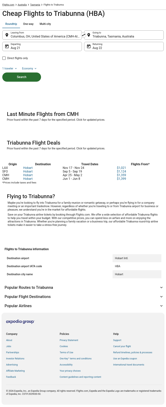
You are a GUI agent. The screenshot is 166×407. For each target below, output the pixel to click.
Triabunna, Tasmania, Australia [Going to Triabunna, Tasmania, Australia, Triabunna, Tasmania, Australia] (113, 36)
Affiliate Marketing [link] (15, 371)
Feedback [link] (11, 377)
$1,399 (121, 179)
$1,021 (121, 168)
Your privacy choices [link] (70, 371)
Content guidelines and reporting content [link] (80, 377)
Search (21, 77)
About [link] (9, 340)
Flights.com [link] (8, 4)
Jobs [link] (8, 346)
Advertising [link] (12, 364)
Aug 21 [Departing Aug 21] (15, 48)
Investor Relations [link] (15, 358)
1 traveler (10, 68)
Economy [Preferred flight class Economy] (29, 68)
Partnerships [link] (12, 352)
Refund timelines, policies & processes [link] (132, 352)
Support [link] (117, 340)
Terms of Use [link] (66, 352)
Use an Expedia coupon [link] (125, 358)
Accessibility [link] (66, 364)
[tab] (11, 24)
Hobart (28, 168)
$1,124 (121, 171)
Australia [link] (22, 4)
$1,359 (121, 175)
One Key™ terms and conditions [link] (76, 358)
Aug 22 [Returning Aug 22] (97, 48)
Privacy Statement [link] (69, 340)
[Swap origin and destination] (83, 35)
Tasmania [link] (35, 4)
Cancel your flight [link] (122, 346)
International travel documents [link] (128, 364)
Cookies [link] (64, 346)
